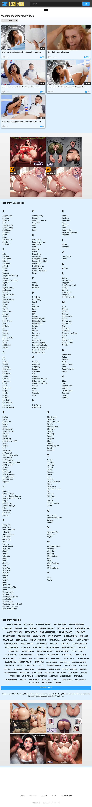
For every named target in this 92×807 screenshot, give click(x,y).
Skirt (4, 561)
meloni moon (53, 655)
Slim (4, 566)
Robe (4, 508)
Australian (6, 244)
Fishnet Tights (37, 323)
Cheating (5, 367)
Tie (48, 491)
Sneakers (5, 573)
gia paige (82, 647)
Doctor (34, 252)
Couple (5, 393)
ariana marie (34, 679)
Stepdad (50, 424)
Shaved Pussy (7, 546)
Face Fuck (36, 297)
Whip (49, 558)
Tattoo (49, 470)
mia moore (46, 679)
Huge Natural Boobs (69, 232)
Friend (34, 338)
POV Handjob (7, 458)
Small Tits (6, 570)
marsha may (59, 624)
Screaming (6, 539)
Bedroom (5, 273)
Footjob (35, 331)
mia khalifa (54, 640)
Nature (64, 357)
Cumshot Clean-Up (39, 220)
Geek (34, 374)
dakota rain (80, 655)
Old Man (65, 388)
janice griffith (79, 644)
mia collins (21, 628)
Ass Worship (7, 240)
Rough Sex (6, 513)
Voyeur (49, 537)
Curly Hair (36, 223)
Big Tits (5, 292)
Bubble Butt (6, 345)
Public (4, 470)
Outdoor (65, 398)
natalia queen (82, 628)
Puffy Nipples (7, 472)
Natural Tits (66, 355)
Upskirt (49, 522)
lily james (40, 655)
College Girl (6, 388)
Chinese (5, 371)
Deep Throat (36, 244)
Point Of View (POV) (9, 441)
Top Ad (49, 498)
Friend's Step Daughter (40, 347)
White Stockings (53, 563)
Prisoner (5, 467)
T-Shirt (49, 460)
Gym (34, 395)
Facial (34, 302)
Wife (49, 566)
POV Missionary (8, 460)
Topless (50, 501)
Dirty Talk (35, 249)
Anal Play (5, 232)
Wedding (50, 554)
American (6, 220)
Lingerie (65, 290)
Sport (4, 582)
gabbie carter (43, 624)
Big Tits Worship (8, 295)
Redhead (5, 491)
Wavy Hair (51, 551)
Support (33, 795)
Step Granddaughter (9, 609)
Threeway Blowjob (54, 489)
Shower (5, 554)
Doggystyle (36, 256)
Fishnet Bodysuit (38, 319)
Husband (65, 235)
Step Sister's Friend (54, 422)
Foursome (36, 333)
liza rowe (80, 632)
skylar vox (8, 640)
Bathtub (5, 266)
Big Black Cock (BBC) (10, 280)
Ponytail (5, 446)
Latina (64, 278)
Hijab (64, 223)
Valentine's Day (52, 532)
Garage (35, 369)
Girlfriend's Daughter (39, 379)
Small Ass (6, 568)
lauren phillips (41, 658)
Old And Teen (67, 386)
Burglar (5, 347)
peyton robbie (14, 676)
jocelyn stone (41, 676)
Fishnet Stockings (39, 321)
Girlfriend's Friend (38, 381)
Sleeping (5, 563)
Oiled (64, 383)
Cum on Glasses (8, 407)
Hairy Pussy (36, 407)
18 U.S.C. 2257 (67, 795)
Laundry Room (67, 280)
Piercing (5, 434)
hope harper (49, 672)
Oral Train (65, 393)
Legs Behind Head (69, 285)
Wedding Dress (52, 556)
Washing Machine (53, 546)
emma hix (18, 669)
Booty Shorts (7, 321)
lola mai (84, 672)
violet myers (27, 644)
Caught (5, 364)
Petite (4, 427)
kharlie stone (11, 644)
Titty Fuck (51, 496)
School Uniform (8, 534)
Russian (5, 515)
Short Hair (6, 549)
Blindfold (5, 302)
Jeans (64, 259)
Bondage (5, 316)
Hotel (64, 228)
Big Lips (5, 285)
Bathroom (6, 264)
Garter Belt (36, 371)
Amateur (5, 218)
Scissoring (6, 537)
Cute (34, 228)
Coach (4, 386)
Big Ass (5, 278)
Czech (34, 230)
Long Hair (65, 295)
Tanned (50, 467)
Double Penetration (39, 271)
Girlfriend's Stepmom (40, 383)
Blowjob (5, 309)
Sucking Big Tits (53, 446)
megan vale (31, 632)
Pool (4, 448)
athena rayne (27, 676)
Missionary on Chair (69, 333)
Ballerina (5, 261)
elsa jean (7, 628)
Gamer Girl (36, 364)
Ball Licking (6, 259)
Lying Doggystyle (68, 297)
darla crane (11, 655)
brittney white (76, 624)
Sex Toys (5, 544)
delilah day (56, 658)
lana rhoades (65, 632)
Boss (4, 323)
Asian (4, 237)
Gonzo (34, 388)
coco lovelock (14, 632)
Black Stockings (8, 300)
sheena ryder (70, 636)
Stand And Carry (8, 594)
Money (64, 338)
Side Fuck (6, 556)
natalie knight (9, 658)
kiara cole (39, 662)
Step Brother (7, 599)
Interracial (66, 247)
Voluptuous (51, 534)
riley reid (28, 624)
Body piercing (7, 311)
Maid (64, 307)
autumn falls (28, 651)
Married (65, 309)
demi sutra (21, 640)
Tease (49, 474)
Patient (5, 424)
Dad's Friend (36, 240)
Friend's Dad (36, 340)
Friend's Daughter (38, 343)
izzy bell (7, 669)
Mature (64, 319)
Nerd (64, 362)
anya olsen (67, 640)
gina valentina (47, 632)
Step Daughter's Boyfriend (12, 604)
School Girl (6, 532)
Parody (5, 419)
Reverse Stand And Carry (11, 498)
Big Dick (5, 283)
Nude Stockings (68, 369)
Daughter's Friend (38, 242)
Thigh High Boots (53, 482)
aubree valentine (70, 669)
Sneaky (5, 575)
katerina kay (47, 682)
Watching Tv (51, 549)
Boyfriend (5, 326)
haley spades (82, 640)
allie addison (34, 682)
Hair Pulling (36, 405)
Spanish (5, 580)
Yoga (49, 577)
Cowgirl (5, 395)
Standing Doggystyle (10, 597)
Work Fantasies (53, 568)
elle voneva (10, 662)
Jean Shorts (66, 256)
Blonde (5, 304)
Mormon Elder (67, 343)
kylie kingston (25, 658)
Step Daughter (7, 601)
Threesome (51, 486)
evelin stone (77, 651)
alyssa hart (13, 651)
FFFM (34, 311)
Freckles (35, 335)
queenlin (83, 669)
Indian (64, 244)
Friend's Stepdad (38, 350)
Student (50, 443)
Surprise (50, 448)
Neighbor (65, 359)
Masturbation (67, 316)
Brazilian (5, 333)
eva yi (19, 666)
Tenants (50, 479)
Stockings (51, 434)
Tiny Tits (50, 494)
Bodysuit (5, 314)
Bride (4, 335)
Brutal (4, 343)
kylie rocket (54, 636)
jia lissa (23, 679)
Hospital (65, 225)
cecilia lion (24, 636)
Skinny (4, 558)
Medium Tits (67, 323)
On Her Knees (67, 391)
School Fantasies (8, 530)
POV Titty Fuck (7, 465)
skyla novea (39, 636)
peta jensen (73, 672)
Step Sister (51, 419)
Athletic (5, 242)
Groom (34, 391)
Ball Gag (5, 256)
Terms (44, 795)
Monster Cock (67, 340)
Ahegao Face (7, 216)
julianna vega (11, 647)
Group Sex (36, 393)
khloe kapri (64, 662)
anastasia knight (45, 651)
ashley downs (65, 676)
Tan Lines (50, 462)
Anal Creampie (7, 225)
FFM (34, 314)
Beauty (5, 271)
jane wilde (53, 676)
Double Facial (37, 268)
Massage (65, 311)
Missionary (66, 331)
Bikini (4, 297)
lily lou (41, 666)
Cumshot (35, 218)
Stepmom (51, 429)
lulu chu (37, 647)
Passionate (6, 422)
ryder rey (83, 666)
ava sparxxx (68, 679)
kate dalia (41, 669)
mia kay (33, 628)
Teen (49, 477)
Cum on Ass (6, 405)
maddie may (24, 673)
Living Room (66, 292)
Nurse (64, 371)
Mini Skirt (65, 328)
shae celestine (26, 655)
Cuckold (5, 398)
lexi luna (65, 644)
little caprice (47, 628)
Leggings (65, 283)
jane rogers (9, 666)
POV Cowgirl (7, 453)
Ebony (34, 283)
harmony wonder (54, 666)
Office (64, 381)
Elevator (35, 285)
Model (64, 335)
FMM (34, 328)
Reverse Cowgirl (8, 494)
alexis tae (56, 679)
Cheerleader (6, 369)
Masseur (65, 314)
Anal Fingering (7, 228)
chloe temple (80, 679)
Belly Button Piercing (10, 276)
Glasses (35, 386)
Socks (4, 577)
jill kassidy (41, 644)
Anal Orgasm (7, 230)
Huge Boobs (66, 230)
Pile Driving (6, 439)
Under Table (51, 515)
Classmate (6, 379)
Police (4, 443)
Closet (4, 383)
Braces (5, 331)
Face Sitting (36, 300)
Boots (4, 319)
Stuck (49, 441)
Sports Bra (6, 585)
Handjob (65, 216)
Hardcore (65, 218)
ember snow (30, 666)
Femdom (35, 307)
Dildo (34, 247)
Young (49, 580)
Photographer (7, 429)
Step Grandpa (52, 417)
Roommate (6, 510)
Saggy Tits (6, 525)
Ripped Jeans (7, 503)
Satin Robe (6, 527)
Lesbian (65, 288)
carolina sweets (79, 662)
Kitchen (65, 268)
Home (22, 795)
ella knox (58, 682)
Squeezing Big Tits (9, 587)
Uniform (50, 520)
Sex (3, 542)
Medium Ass (67, 321)
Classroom (6, 381)
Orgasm (65, 395)
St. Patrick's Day (8, 592)
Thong (49, 484)
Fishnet (35, 316)
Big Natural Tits (8, 288)
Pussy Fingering (8, 477)
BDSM (4, 268)
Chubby (5, 376)
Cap (3, 357)
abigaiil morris (51, 647)
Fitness (35, 326)
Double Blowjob (38, 266)
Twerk (49, 506)
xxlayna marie (62, 651)
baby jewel (78, 676)
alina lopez (67, 655)
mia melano (9, 636)
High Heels (66, 220)
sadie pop (25, 647)
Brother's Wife (7, 338)
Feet (33, 304)
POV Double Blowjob (10, 455)
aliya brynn (37, 673)
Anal (4, 223)
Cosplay (5, 391)
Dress (34, 273)
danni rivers (51, 662)
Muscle (65, 345)
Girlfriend (35, 376)
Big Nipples (6, 290)
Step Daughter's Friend (10, 606)
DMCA (54, 795)
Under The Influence (54, 518)
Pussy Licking (7, 479)
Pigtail (4, 436)
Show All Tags (46, 687)
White (49, 561)
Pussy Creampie (8, 474)
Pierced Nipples (8, 431)
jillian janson (11, 679)
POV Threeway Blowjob (11, 462)
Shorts (4, 551)
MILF (64, 326)
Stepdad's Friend (53, 427)
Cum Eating (6, 400)
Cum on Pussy (37, 216)
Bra (3, 328)
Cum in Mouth (7, 403)
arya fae (54, 644)
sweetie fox (29, 669)
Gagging (35, 362)
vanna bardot (68, 647)
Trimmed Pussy (53, 503)
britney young (24, 662)
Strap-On (50, 439)
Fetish (34, 309)
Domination (36, 264)
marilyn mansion (37, 640)
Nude (64, 367)
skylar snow (83, 658)
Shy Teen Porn (43, 803)
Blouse (4, 307)
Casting (5, 362)
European (35, 288)
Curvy (34, 225)
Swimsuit (50, 450)
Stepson (50, 431)
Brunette (5, 340)
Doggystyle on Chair (39, 261)
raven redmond (10, 673)
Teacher (50, 472)
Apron (4, 235)
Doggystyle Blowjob (39, 259)
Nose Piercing (67, 364)
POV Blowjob (7, 450)
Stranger (50, 436)
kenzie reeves (14, 624)
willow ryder (54, 669)
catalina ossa (70, 666)
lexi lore (84, 636)
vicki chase (69, 658)
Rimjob (5, 501)
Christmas (6, 374)
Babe (4, 254)
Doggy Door (36, 254)
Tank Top (50, 465)
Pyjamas (5, 482)
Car (3, 359)
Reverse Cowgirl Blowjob (11, 496)
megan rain (61, 672)
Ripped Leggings (8, 506)
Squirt (4, 589)
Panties (5, 417)
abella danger (64, 628)
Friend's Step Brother (40, 345)
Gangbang (36, 367)
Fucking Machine (38, 352)
